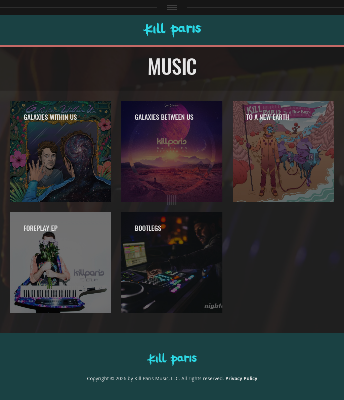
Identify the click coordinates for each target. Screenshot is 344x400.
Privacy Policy (241, 378)
